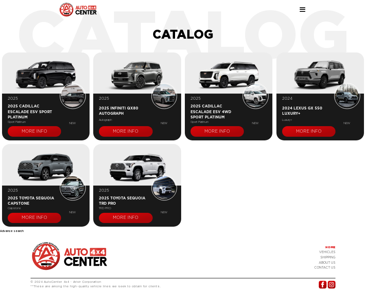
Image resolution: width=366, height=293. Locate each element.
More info (34, 131)
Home (330, 247)
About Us (327, 263)
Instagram (331, 285)
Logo (70, 256)
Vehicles (327, 252)
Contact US (324, 267)
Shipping (327, 257)
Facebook (323, 285)
